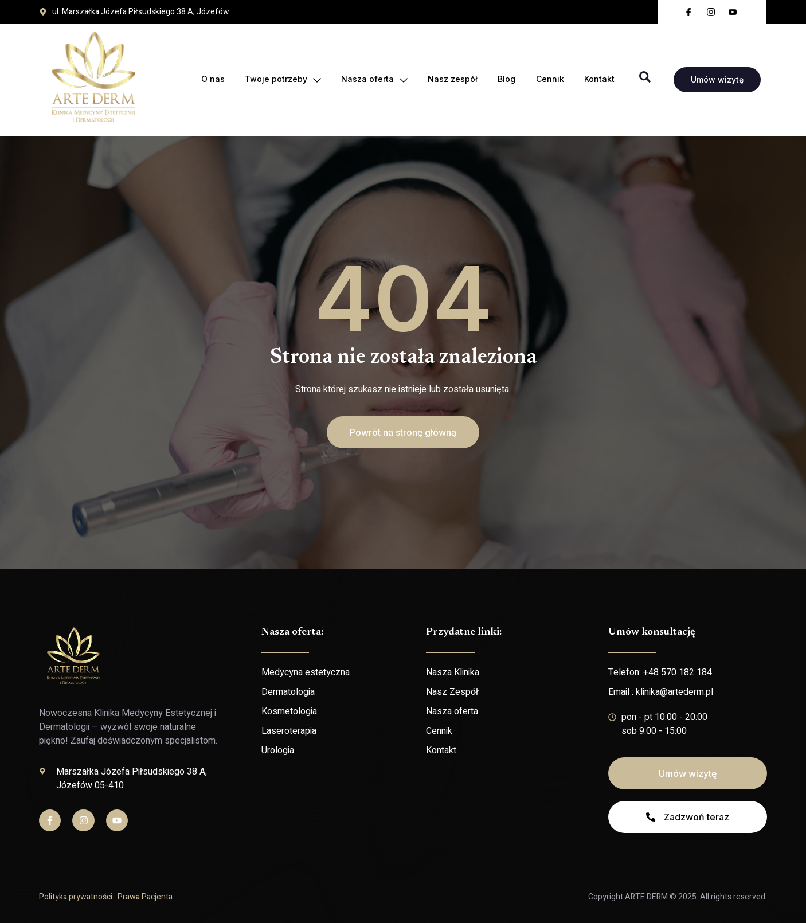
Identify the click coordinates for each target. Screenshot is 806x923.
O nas (210, 79)
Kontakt (599, 79)
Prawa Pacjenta (145, 897)
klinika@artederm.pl (674, 692)
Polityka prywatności (75, 897)
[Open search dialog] (644, 79)
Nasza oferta (372, 80)
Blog (506, 79)
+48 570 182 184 (677, 672)
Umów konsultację (651, 632)
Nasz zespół (451, 79)
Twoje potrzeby (280, 80)
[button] (403, 432)
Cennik (549, 79)
